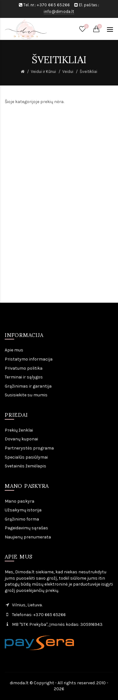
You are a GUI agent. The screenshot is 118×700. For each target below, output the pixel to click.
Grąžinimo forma (22, 519)
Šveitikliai (88, 71)
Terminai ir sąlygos (24, 377)
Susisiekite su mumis (26, 395)
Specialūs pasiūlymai (26, 457)
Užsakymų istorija (23, 510)
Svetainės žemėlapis (25, 466)
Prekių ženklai (19, 430)
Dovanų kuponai (21, 439)
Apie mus (14, 350)
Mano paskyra (19, 501)
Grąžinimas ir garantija (28, 386)
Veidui (67, 71)
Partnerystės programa (29, 448)
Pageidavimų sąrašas (26, 528)
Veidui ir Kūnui (43, 71)
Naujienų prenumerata (28, 537)
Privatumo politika (23, 368)
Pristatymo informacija (29, 359)
